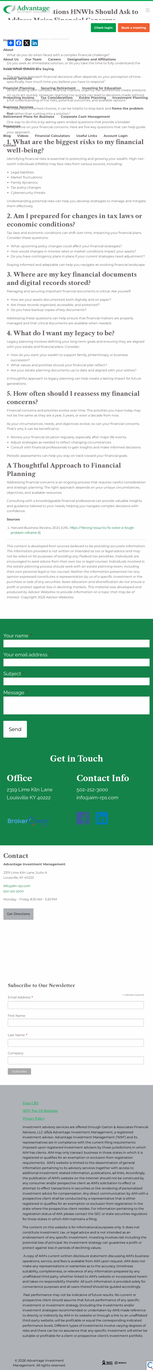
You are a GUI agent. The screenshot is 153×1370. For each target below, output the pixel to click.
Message (38, 692)
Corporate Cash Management (85, 117)
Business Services (18, 107)
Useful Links (86, 136)
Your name (40, 636)
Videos (22, 136)
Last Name (17, 1035)
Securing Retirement (58, 88)
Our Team (33, 59)
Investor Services (17, 78)
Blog (7, 136)
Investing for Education (101, 88)
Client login (103, 28)
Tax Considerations (57, 98)
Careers (54, 59)
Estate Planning (92, 98)
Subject (36, 674)
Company (16, 1053)
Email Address (20, 998)
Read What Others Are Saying (28, 69)
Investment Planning (130, 98)
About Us (11, 59)
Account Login (116, 136)
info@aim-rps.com (16, 886)
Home (8, 40)
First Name (16, 1016)
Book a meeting (133, 28)
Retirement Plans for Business (28, 117)
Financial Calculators (52, 136)
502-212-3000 (13, 891)
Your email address (49, 655)
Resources (12, 126)
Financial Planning (18, 88)
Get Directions (18, 914)
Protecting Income (18, 98)
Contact (9, 145)
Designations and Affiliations (91, 59)
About (8, 50)
